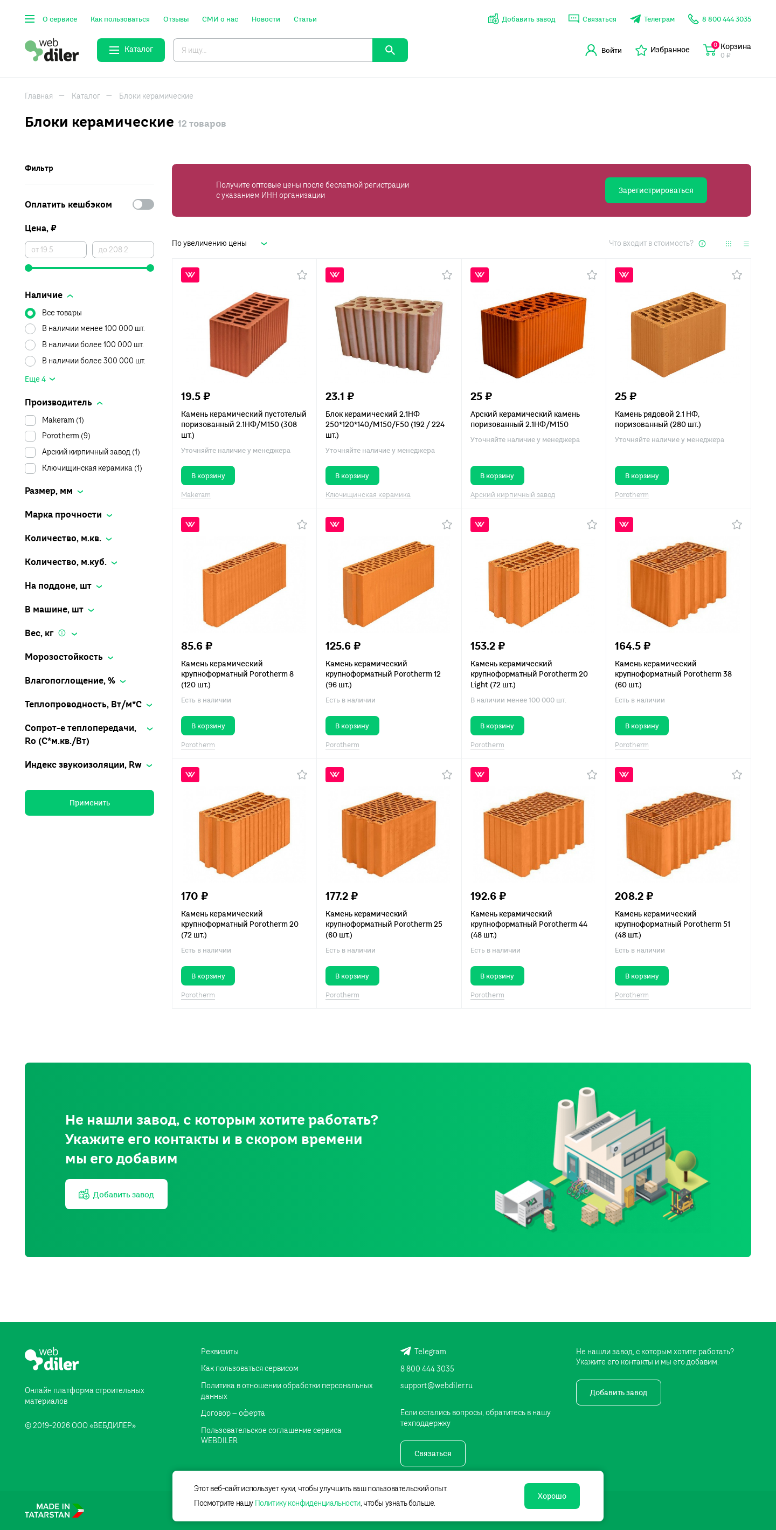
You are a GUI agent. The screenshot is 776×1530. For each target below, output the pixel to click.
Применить (90, 803)
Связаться (433, 1453)
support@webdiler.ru (436, 1385)
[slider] (89, 268)
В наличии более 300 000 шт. (94, 361)
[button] (302, 275)
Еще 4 (35, 379)
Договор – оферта (233, 1413)
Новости (266, 19)
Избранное (662, 50)
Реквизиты (220, 1351)
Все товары (62, 313)
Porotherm (632, 494)
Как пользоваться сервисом (250, 1368)
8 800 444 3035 (427, 1369)
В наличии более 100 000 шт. (93, 344)
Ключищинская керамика (368, 494)
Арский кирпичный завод (512, 494)
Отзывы (176, 19)
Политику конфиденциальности (308, 1503)
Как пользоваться (120, 19)
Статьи (305, 19)
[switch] (143, 204)
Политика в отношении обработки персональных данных (287, 1391)
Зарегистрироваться (656, 190)
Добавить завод (618, 1392)
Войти (603, 50)
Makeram (196, 494)
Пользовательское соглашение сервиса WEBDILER (271, 1435)
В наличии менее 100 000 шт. (93, 328)
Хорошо (552, 1496)
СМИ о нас (220, 19)
